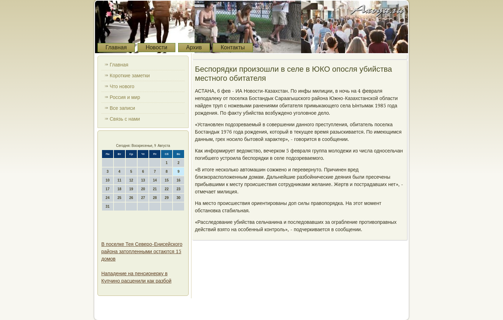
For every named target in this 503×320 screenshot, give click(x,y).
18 (119, 189)
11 (119, 180)
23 (178, 189)
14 (155, 180)
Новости (156, 47)
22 (167, 189)
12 (131, 180)
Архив (194, 47)
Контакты (233, 47)
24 (107, 198)
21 (155, 189)
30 (178, 198)
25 (119, 198)
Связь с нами (125, 119)
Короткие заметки (130, 75)
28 (155, 198)
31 (107, 206)
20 (143, 189)
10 (107, 180)
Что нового (122, 86)
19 (131, 189)
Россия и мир (125, 97)
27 (143, 198)
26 (131, 198)
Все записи (122, 108)
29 (167, 198)
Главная (116, 47)
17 (107, 189)
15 (167, 180)
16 (178, 180)
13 (143, 180)
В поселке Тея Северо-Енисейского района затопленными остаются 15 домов (141, 251)
